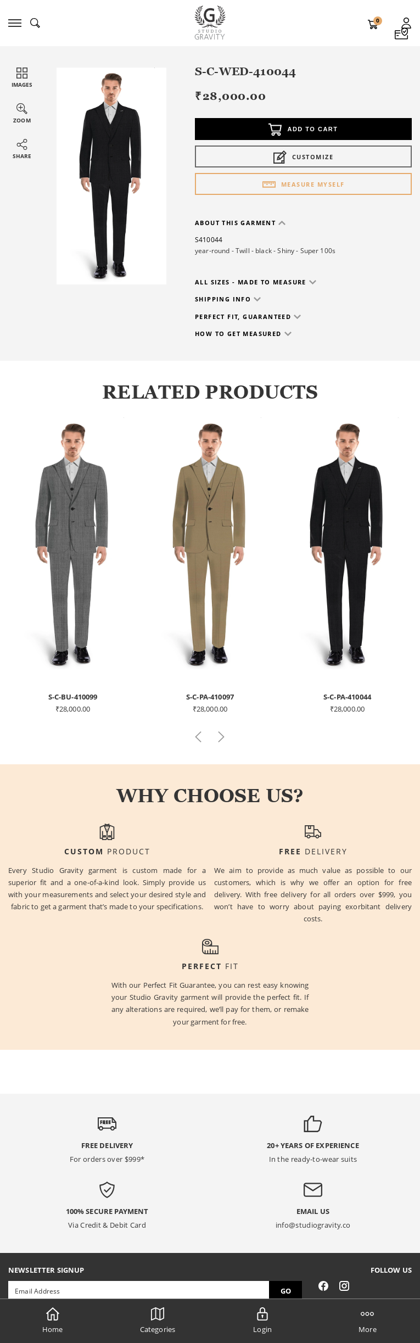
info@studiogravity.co (313, 1225)
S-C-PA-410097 (210, 697)
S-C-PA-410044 (347, 697)
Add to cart (303, 129)
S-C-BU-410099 (73, 697)
